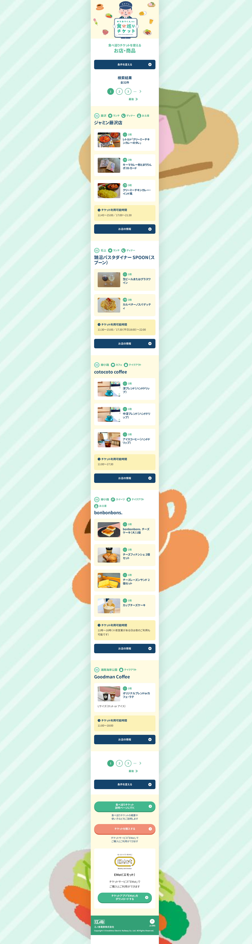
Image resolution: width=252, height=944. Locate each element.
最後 (131, 99)
